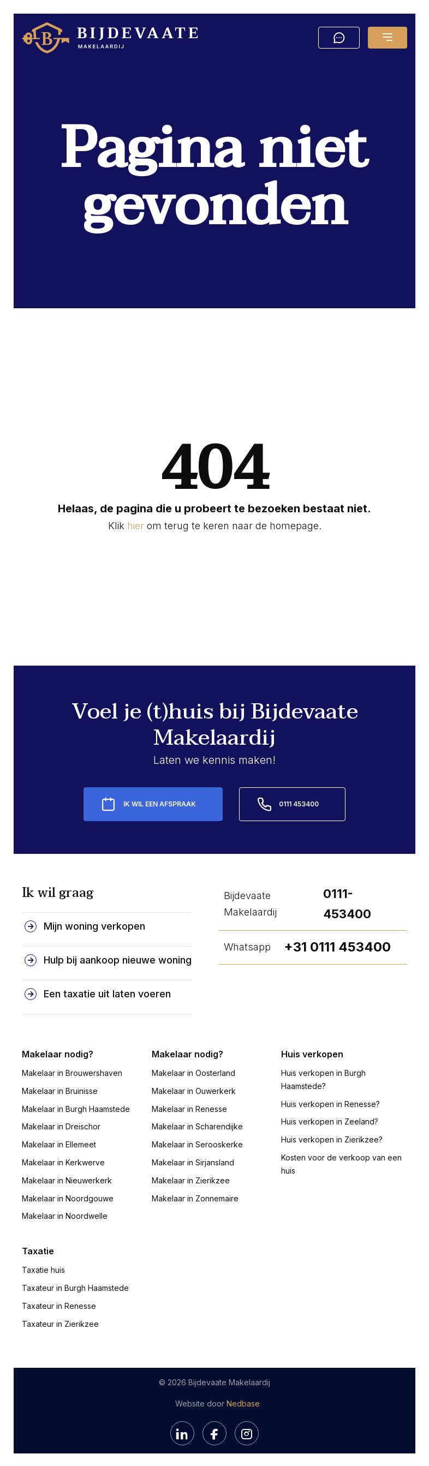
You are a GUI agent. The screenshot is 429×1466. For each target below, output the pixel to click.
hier (135, 525)
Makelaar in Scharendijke (197, 1124)
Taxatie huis (43, 1268)
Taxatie (38, 1249)
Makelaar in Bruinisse (60, 1089)
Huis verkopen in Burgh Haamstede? (323, 1078)
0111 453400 (299, 802)
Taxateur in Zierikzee (60, 1322)
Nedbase (243, 1402)
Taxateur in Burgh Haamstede (75, 1286)
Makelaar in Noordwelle (65, 1214)
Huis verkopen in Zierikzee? (332, 1137)
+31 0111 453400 (337, 945)
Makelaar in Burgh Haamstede (76, 1106)
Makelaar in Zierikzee (191, 1178)
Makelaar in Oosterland (193, 1071)
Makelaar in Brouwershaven (72, 1071)
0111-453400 (347, 902)
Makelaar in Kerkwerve (63, 1160)
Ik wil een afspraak (159, 802)
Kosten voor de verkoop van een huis (341, 1162)
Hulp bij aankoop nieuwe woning (118, 958)
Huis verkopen (312, 1052)
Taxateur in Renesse (59, 1304)
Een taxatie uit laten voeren (107, 992)
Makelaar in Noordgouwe (68, 1196)
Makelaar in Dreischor (61, 1124)
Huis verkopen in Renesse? (330, 1101)
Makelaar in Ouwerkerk (194, 1089)
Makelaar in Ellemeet (59, 1142)
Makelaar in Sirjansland (193, 1160)
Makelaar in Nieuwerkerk (67, 1178)
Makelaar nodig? (57, 1052)
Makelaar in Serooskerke (197, 1142)
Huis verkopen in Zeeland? (329, 1119)
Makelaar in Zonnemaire (195, 1196)
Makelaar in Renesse (189, 1106)
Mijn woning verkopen (94, 924)
